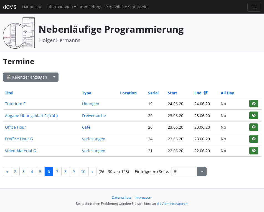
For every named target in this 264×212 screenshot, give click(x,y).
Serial (153, 92)
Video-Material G (20, 150)
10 (83, 171)
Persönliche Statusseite (127, 6)
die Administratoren (172, 203)
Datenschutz (121, 197)
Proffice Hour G (19, 138)
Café (86, 127)
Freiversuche (94, 115)
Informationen (59, 6)
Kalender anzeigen (26, 77)
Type (86, 92)
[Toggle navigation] (254, 7)
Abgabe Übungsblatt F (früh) (31, 115)
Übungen (90, 103)
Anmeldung (90, 6)
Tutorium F (15, 103)
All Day (227, 92)
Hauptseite (32, 6)
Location (128, 92)
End (200, 93)
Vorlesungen (93, 138)
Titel (9, 92)
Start (172, 92)
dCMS (9, 7)
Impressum (143, 197)
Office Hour (15, 127)
